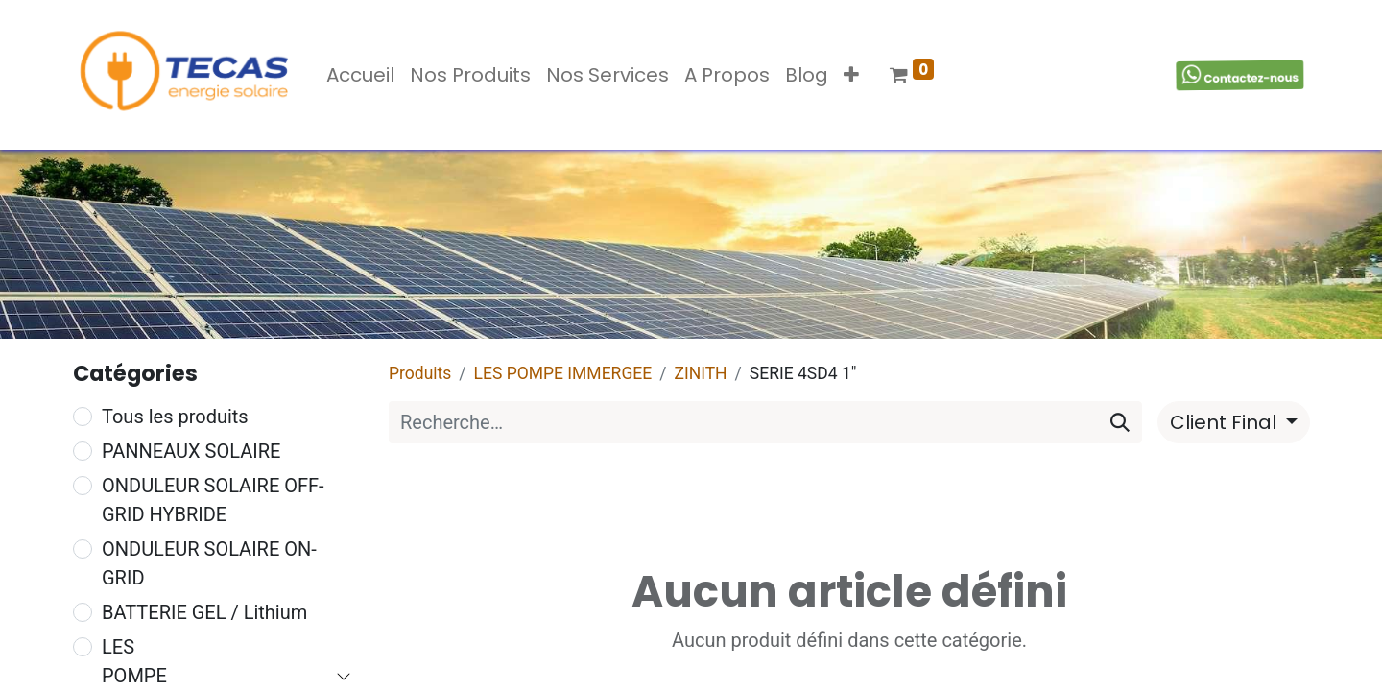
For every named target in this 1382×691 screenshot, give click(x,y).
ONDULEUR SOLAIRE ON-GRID (209, 563)
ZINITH (700, 373)
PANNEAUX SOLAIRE (191, 451)
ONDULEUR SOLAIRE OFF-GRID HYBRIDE (213, 500)
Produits (420, 373)
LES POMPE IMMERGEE (563, 373)
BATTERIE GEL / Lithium (204, 612)
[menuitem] (360, 75)
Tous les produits (175, 416)
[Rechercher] (1120, 422)
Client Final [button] (1225, 422)
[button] (851, 75)
